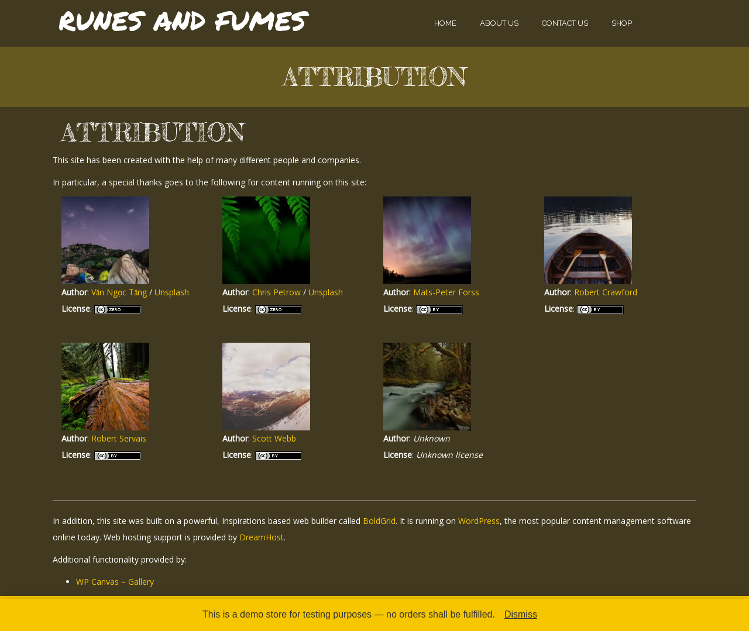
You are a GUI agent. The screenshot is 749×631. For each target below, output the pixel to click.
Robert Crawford (605, 292)
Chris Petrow (276, 292)
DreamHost (261, 537)
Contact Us (565, 23)
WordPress (479, 520)
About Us (499, 23)
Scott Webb (274, 438)
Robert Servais (118, 438)
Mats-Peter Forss (446, 292)
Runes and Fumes (183, 20)
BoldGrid (379, 520)
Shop (621, 23)
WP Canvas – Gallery (115, 581)
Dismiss (520, 614)
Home (445, 23)
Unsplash (171, 292)
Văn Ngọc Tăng (119, 292)
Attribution (374, 76)
